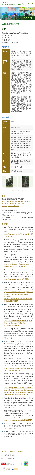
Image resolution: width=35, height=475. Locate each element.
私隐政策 (20, 451)
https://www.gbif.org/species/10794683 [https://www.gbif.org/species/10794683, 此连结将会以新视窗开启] (17, 279)
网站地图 (4, 451)
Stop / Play (22, 190)
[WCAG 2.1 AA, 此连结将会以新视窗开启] (15, 469)
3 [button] (18, 190)
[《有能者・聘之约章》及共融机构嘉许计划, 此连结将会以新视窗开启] (10, 463)
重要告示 (12, 451)
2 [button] (16, 190)
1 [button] (13, 190)
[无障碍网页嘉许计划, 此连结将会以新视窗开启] (6, 469)
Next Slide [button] (25, 190)
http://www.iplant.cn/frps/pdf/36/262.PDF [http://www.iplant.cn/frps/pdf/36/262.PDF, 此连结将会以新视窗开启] (18, 420)
